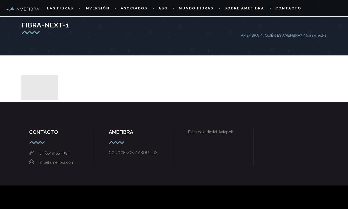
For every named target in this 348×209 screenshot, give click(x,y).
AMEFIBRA (250, 35)
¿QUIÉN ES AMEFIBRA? (282, 35)
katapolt (226, 132)
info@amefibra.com (51, 162)
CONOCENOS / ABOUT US (133, 153)
